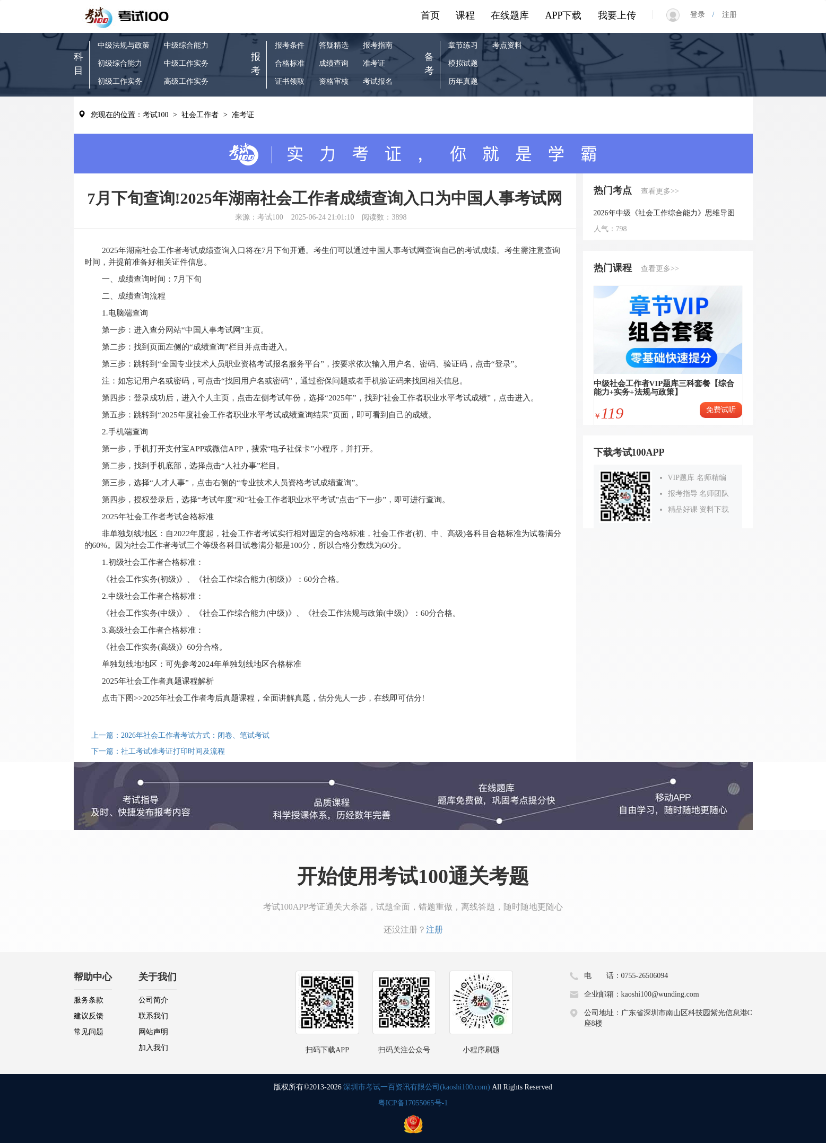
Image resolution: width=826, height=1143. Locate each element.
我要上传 (617, 15)
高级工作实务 (186, 81)
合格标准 (290, 63)
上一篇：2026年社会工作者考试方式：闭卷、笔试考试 (180, 735)
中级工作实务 (186, 63)
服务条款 (88, 1000)
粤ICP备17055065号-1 (413, 1103)
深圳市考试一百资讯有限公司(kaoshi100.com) (416, 1087)
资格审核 (334, 81)
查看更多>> (660, 191)
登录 (701, 15)
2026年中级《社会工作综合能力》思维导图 (664, 213)
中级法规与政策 (124, 45)
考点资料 (507, 45)
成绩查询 (334, 63)
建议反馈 (88, 1016)
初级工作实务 (120, 81)
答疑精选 (334, 45)
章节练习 (463, 45)
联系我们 (153, 1016)
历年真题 (463, 81)
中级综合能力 (186, 45)
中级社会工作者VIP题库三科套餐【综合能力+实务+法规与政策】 (664, 388)
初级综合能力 (120, 63)
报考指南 (378, 45)
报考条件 (290, 45)
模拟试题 (463, 63)
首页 (430, 15)
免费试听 (721, 410)
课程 (465, 15)
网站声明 (153, 1032)
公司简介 (153, 1000)
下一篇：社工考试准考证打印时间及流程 (158, 751)
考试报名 (378, 81)
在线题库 (510, 15)
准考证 (374, 63)
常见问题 (88, 1032)
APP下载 (563, 15)
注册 (726, 15)
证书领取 (290, 81)
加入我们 (153, 1048)
